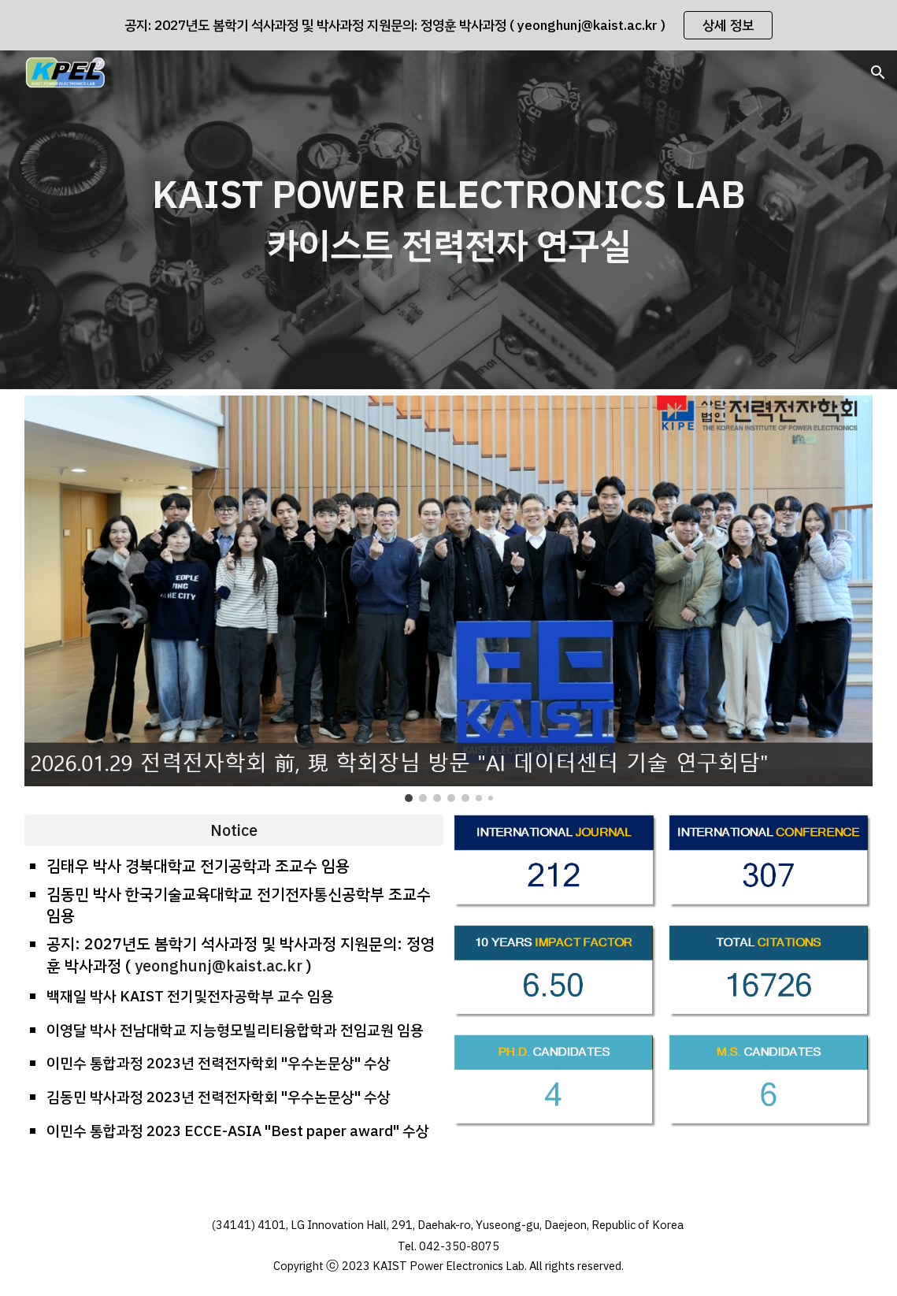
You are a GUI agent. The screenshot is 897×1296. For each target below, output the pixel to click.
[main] (448, 220)
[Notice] (234, 830)
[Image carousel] (448, 598)
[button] (878, 72)
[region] (448, 25)
